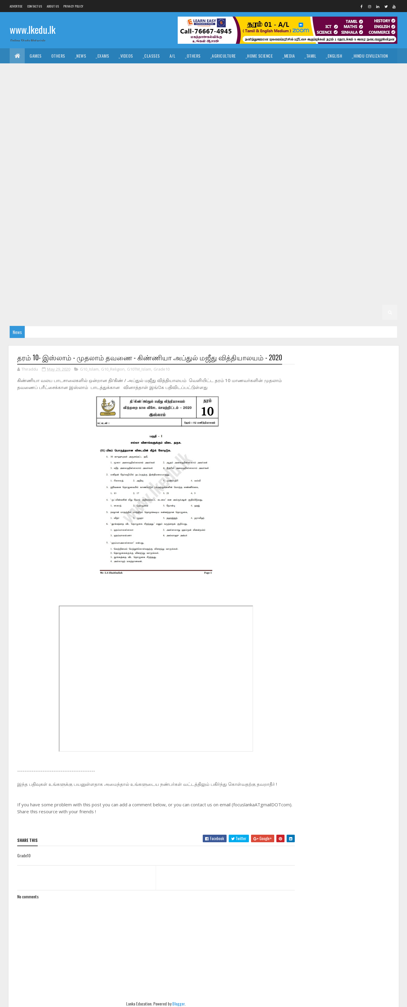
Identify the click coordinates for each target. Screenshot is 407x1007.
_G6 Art (132, 252)
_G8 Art (132, 206)
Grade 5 (258, 267)
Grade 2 (289, 297)
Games (36, 56)
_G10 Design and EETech (202, 146)
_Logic (272, 71)
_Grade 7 (284, 221)
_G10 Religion (85, 176)
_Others (193, 56)
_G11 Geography (216, 116)
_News (80, 56)
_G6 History (347, 252)
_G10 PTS (55, 176)
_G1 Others (331, 312)
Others (58, 56)
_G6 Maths (24, 267)
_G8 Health (316, 206)
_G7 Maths (210, 237)
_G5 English (25, 282)
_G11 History (284, 116)
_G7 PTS (296, 237)
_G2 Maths (56, 312)
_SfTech (226, 86)
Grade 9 (261, 176)
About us (53, 6)
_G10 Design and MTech (256, 146)
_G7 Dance (364, 221)
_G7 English (55, 237)
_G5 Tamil (363, 267)
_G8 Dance (187, 206)
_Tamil (310, 56)
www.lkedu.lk (33, 29)
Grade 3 (64, 297)
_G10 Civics (77, 146)
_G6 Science (171, 267)
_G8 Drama (216, 206)
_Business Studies (168, 86)
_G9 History (156, 191)
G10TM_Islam (139, 369)
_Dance (201, 71)
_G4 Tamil (263, 282)
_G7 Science (357, 237)
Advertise (16, 6)
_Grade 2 (315, 297)
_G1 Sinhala (191, 312)
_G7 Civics (335, 221)
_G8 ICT (376, 206)
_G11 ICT (356, 116)
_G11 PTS (82, 131)
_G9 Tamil (55, 206)
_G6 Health (316, 252)
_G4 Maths (323, 282)
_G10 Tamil (184, 176)
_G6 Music (53, 267)
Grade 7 (258, 221)
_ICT (71, 86)
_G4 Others (377, 282)
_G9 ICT (184, 191)
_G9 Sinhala (25, 206)
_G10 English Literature (37, 161)
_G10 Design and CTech (149, 146)
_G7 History (156, 237)
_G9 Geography (90, 191)
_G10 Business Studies (35, 146)
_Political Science (305, 71)
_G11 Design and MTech (363, 101)
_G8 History (347, 206)
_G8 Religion (139, 221)
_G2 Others (110, 312)
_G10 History (223, 161)
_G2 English (25, 312)
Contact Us (34, 6)
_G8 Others (83, 221)
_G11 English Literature (100, 116)
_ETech (250, 86)
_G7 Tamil (55, 252)
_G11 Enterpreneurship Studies (162, 116)
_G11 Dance (216, 101)
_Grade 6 (106, 252)
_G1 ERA (304, 312)
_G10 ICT (297, 161)
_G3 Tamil (148, 297)
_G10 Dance (107, 146)
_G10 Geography (154, 161)
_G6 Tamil (233, 267)
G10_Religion (113, 369)
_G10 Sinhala (153, 176)
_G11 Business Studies (146, 101)
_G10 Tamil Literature (223, 176)
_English (334, 56)
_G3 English (177, 297)
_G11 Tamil (208, 131)
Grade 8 (81, 206)
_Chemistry (304, 86)
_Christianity (105, 71)
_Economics (96, 86)
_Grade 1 (162, 312)
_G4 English (293, 282)
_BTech (202, 86)
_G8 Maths (24, 221)
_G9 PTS (296, 191)
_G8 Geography (282, 206)
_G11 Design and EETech (310, 101)
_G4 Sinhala (234, 282)
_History (135, 71)
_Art (158, 71)
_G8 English (247, 206)
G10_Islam (89, 369)
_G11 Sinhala (177, 131)
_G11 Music (55, 131)
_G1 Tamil (219, 312)
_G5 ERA (82, 282)
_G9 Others (268, 191)
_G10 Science (119, 176)
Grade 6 (81, 252)
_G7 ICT (184, 237)
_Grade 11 (39, 101)
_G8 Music (53, 221)
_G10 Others (26, 176)
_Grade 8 (106, 206)
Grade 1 (137, 312)
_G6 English (247, 252)
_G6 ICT (376, 252)
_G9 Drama (24, 191)
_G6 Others (83, 267)
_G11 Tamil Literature (247, 131)
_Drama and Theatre (237, 71)
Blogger (176, 1003)
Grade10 (162, 369)
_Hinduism (72, 71)
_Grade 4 (205, 282)
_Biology (275, 86)
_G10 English (330, 146)
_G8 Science (171, 221)
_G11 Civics (186, 101)
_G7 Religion (324, 237)
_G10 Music (355, 161)
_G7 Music (238, 237)
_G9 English (55, 191)
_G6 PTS (110, 267)
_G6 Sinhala (203, 267)
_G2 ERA (82, 312)
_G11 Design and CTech (257, 101)
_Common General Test (36, 86)
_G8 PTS (110, 221)
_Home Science (259, 56)
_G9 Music (238, 191)
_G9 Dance (367, 176)
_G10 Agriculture (348, 131)
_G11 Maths (24, 131)
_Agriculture (223, 56)
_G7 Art (309, 221)
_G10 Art (382, 131)
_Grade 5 (284, 267)
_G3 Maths (208, 297)
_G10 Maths (324, 161)
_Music (178, 71)
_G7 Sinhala (25, 252)
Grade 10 (285, 131)
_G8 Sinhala (203, 221)
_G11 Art (107, 101)
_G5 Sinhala (334, 267)
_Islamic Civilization (34, 71)
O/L (17, 101)
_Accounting (129, 86)
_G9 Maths (210, 191)
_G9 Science (357, 191)
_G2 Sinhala (344, 297)
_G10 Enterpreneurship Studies (99, 161)
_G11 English (56, 116)
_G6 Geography (282, 252)
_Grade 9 (286, 176)
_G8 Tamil (233, 221)
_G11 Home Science (323, 116)
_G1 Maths (278, 312)
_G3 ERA (234, 297)
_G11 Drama (24, 116)
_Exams (102, 56)
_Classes (151, 56)
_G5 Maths (56, 282)
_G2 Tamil (374, 297)
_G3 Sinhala (118, 297)
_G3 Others (261, 297)
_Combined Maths (367, 86)
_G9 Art (312, 176)
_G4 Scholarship (30, 297)
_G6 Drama (216, 252)
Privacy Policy (73, 6)
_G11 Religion (111, 131)
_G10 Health (190, 161)
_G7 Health (124, 237)
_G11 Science (145, 131)
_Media (288, 56)
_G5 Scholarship (146, 282)
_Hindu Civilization (370, 56)
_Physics (333, 86)
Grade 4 (179, 282)
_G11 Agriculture (74, 101)
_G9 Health (124, 191)
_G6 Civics (158, 252)
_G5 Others (110, 282)
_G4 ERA (350, 282)
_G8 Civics (158, 206)
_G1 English (248, 312)
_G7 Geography (90, 237)
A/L (173, 56)
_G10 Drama (298, 146)
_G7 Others (268, 237)
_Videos (126, 56)
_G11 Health (251, 116)
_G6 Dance (187, 252)
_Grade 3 (89, 297)
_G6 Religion (139, 267)
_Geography (343, 71)
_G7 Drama (24, 237)
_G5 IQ (307, 267)
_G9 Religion (324, 191)
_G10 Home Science (262, 161)
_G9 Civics (338, 176)
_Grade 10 (313, 131)
